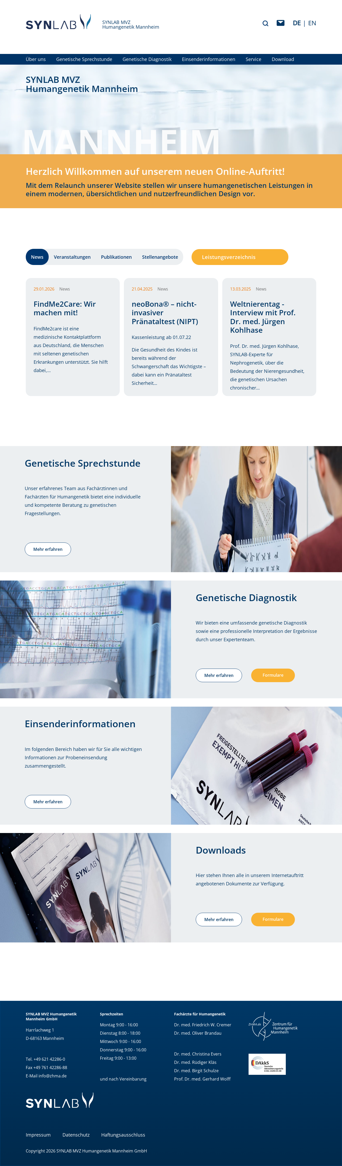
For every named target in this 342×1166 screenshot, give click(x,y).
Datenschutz (76, 1135)
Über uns (36, 59)
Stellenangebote (160, 257)
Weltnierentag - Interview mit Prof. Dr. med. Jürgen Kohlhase (263, 317)
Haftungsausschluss (123, 1135)
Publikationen (116, 257)
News (37, 257)
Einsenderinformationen (208, 59)
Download (283, 59)
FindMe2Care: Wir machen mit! (65, 308)
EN (312, 22)
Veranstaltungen (72, 257)
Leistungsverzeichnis (229, 257)
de (297, 22)
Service (253, 59)
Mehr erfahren (47, 549)
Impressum (38, 1135)
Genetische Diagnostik (147, 59)
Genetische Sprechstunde (84, 59)
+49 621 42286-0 (49, 1059)
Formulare (273, 675)
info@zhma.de (53, 1076)
